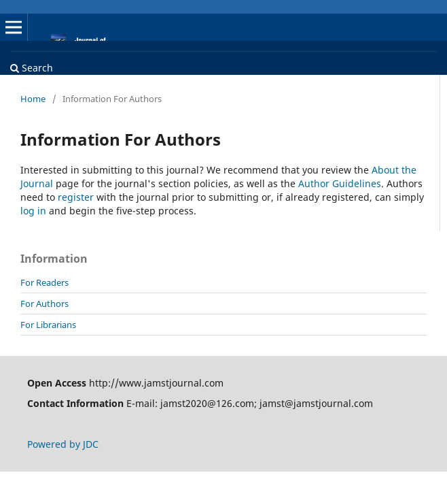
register (76, 197)
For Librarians (48, 324)
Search (31, 67)
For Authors (44, 303)
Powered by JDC (63, 444)
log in (33, 210)
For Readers (44, 282)
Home (33, 99)
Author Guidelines (339, 183)
